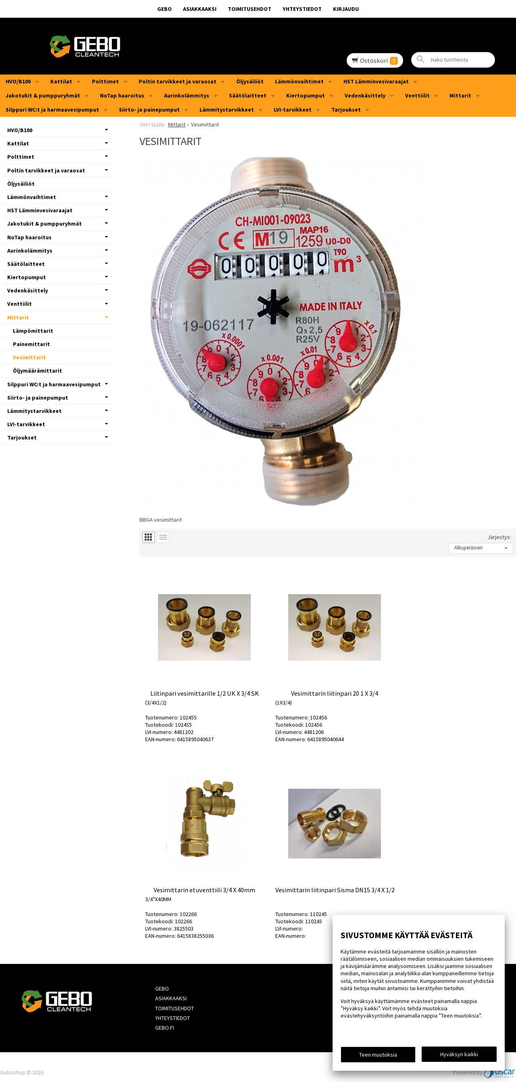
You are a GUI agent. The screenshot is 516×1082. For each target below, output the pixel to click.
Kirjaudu (346, 8)
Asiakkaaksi (199, 8)
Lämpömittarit (33, 330)
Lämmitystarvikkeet (227, 109)
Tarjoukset (346, 109)
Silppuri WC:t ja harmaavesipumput (52, 109)
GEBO (164, 8)
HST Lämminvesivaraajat (376, 81)
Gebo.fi (164, 1017)
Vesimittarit (29, 357)
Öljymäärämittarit (37, 370)
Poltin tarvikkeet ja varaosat (177, 81)
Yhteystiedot (302, 8)
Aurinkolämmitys (186, 95)
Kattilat (61, 81)
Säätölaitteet (247, 95)
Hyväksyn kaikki (459, 1054)
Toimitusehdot (249, 8)
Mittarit (460, 95)
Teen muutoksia (378, 1054)
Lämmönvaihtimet (299, 81)
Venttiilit (417, 95)
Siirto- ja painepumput (149, 109)
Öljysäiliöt (250, 81)
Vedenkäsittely (365, 95)
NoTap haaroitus (122, 95)
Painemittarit (31, 344)
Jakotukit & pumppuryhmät (43, 95)
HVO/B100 (18, 81)
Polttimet (105, 81)
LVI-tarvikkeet (293, 109)
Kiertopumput (305, 95)
